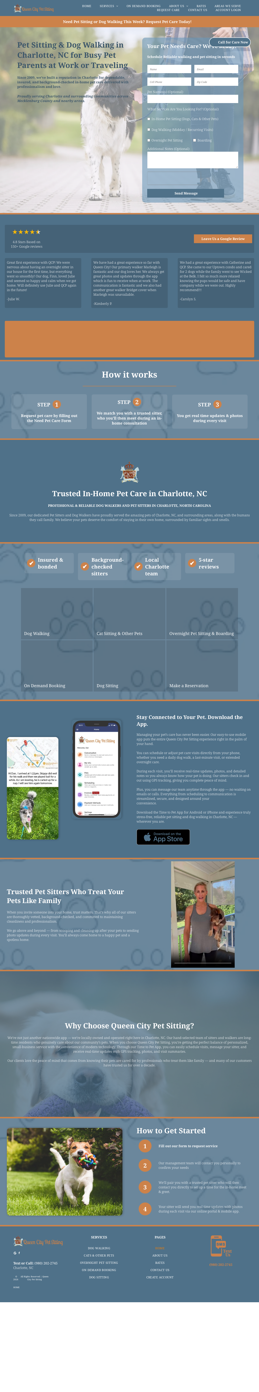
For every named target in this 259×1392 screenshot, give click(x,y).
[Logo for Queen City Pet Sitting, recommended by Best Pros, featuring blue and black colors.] (31, 339)
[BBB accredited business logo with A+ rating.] (80, 339)
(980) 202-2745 (46, 1352)
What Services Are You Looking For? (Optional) (183, 109)
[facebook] (19, 1343)
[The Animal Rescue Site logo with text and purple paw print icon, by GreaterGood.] (178, 339)
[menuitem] (87, 6)
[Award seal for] (227, 339)
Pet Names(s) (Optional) (165, 92)
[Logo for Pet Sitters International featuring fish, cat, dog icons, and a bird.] (129, 339)
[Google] (15, 1343)
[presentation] (174, 178)
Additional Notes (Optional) (168, 148)
